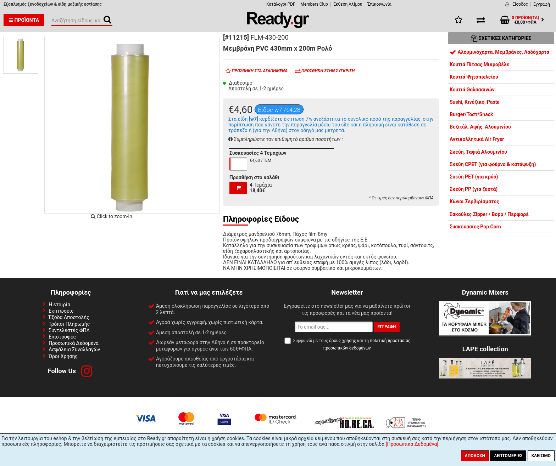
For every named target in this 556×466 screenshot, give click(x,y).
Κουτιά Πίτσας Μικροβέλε (480, 64)
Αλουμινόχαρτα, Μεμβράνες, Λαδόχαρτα (499, 52)
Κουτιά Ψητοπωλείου (474, 77)
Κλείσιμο (541, 455)
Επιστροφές (62, 337)
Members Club (314, 4)
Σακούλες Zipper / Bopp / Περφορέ (489, 214)
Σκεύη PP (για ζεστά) (473, 189)
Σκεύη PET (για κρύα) (474, 177)
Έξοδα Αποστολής (69, 317)
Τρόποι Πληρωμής (69, 324)
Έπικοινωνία (379, 4)
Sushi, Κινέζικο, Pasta (475, 102)
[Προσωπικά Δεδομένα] (412, 444)
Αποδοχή (475, 455)
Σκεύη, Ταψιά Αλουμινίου (478, 152)
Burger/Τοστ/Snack (471, 114)
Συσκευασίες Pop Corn (475, 226)
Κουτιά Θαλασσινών (472, 89)
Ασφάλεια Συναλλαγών (74, 349)
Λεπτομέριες (508, 455)
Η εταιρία (59, 304)
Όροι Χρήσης (63, 356)
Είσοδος (520, 4)
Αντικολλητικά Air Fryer (477, 139)
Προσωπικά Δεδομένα (74, 343)
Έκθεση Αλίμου (347, 4)
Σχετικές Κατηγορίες (501, 38)
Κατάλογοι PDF (280, 4)
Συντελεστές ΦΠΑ (69, 330)
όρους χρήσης (342, 340)
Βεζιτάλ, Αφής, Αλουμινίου (480, 127)
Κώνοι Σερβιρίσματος (474, 201)
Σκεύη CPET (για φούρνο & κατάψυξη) (493, 164)
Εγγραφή (541, 4)
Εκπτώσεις (61, 311)
